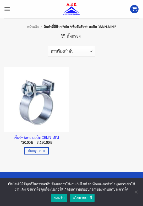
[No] (136, 193)
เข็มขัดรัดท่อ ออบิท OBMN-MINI (36, 137)
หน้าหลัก (33, 27)
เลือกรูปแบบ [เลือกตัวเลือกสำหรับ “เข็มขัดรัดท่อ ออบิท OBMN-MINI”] (36, 151)
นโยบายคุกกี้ (82, 198)
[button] (7, 9)
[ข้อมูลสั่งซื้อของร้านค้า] (71, 51)
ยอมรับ (59, 198)
